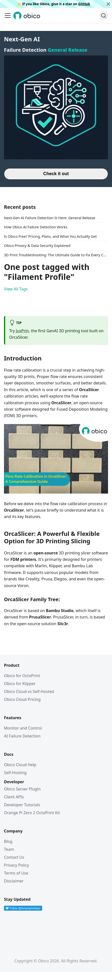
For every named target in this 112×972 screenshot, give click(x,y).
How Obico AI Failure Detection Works (35, 227)
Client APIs (14, 797)
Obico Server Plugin (22, 789)
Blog (8, 841)
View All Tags (16, 289)
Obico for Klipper (19, 683)
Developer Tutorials (22, 804)
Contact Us (14, 857)
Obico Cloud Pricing (22, 699)
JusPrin (22, 330)
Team (9, 849)
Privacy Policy (16, 865)
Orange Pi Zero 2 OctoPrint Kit (32, 812)
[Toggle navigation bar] (7, 15)
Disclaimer (14, 881)
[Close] (108, 4)
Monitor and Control (23, 728)
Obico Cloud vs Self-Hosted (29, 691)
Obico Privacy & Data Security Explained (37, 245)
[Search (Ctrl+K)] (103, 15)
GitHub (84, 3)
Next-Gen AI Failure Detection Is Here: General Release (49, 217)
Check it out (56, 173)
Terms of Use (16, 873)
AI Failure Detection (22, 736)
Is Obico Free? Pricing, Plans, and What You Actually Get (50, 236)
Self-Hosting (15, 772)
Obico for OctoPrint (22, 675)
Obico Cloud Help (20, 764)
